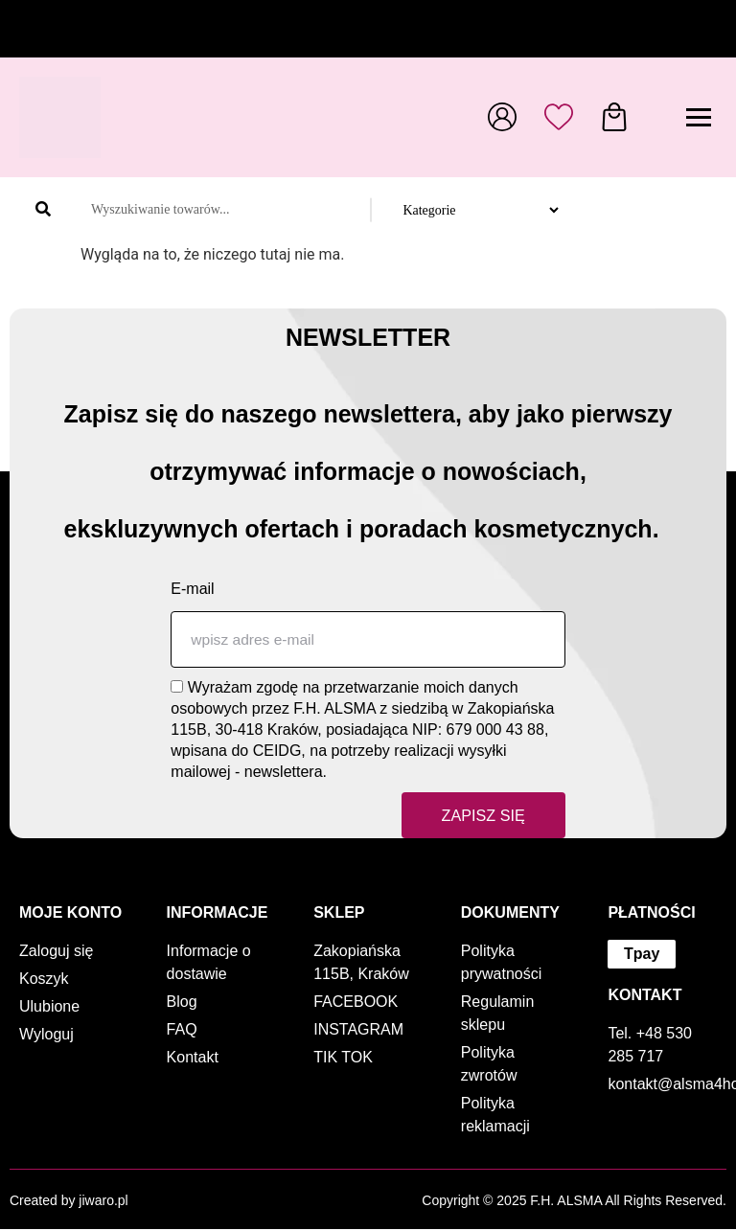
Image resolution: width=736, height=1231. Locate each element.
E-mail (192, 589)
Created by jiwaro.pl (69, 1202)
